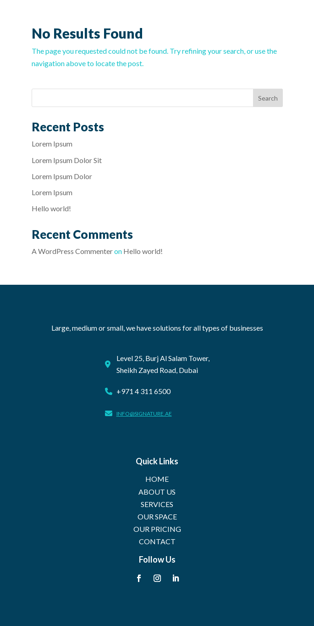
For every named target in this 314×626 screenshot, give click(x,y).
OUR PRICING (157, 528)
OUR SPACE (157, 516)
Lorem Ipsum (52, 143)
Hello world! (51, 208)
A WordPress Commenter (72, 251)
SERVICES (157, 504)
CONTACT (157, 541)
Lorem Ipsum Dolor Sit (67, 160)
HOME (157, 478)
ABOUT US (157, 491)
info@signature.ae (144, 413)
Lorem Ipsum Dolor (62, 176)
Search (268, 98)
